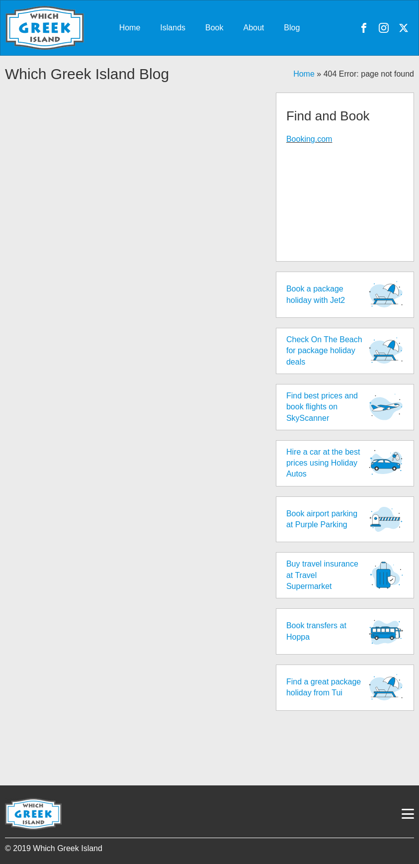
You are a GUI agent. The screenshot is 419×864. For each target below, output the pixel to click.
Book (214, 27)
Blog (292, 27)
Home (130, 27)
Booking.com (309, 139)
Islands (172, 27)
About (254, 27)
